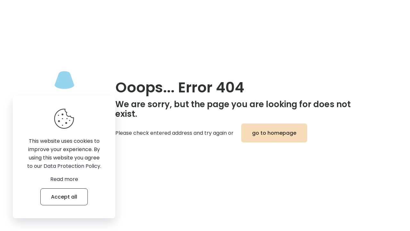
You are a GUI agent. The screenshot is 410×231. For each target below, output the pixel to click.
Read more (64, 179)
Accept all (64, 197)
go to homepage (274, 133)
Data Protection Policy (72, 166)
